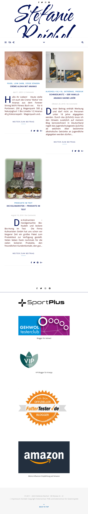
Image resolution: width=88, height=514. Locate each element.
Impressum (15, 499)
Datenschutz (41, 499)
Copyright (32, 499)
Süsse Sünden (33, 83)
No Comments (72, 104)
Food (10, 83)
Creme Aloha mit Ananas (23, 86)
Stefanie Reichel (44, 26)
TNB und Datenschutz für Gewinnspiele (62, 499)
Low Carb (19, 83)
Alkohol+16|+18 (54, 91)
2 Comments (29, 92)
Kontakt (24, 499)
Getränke (69, 91)
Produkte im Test (23, 203)
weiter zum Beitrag (23, 121)
